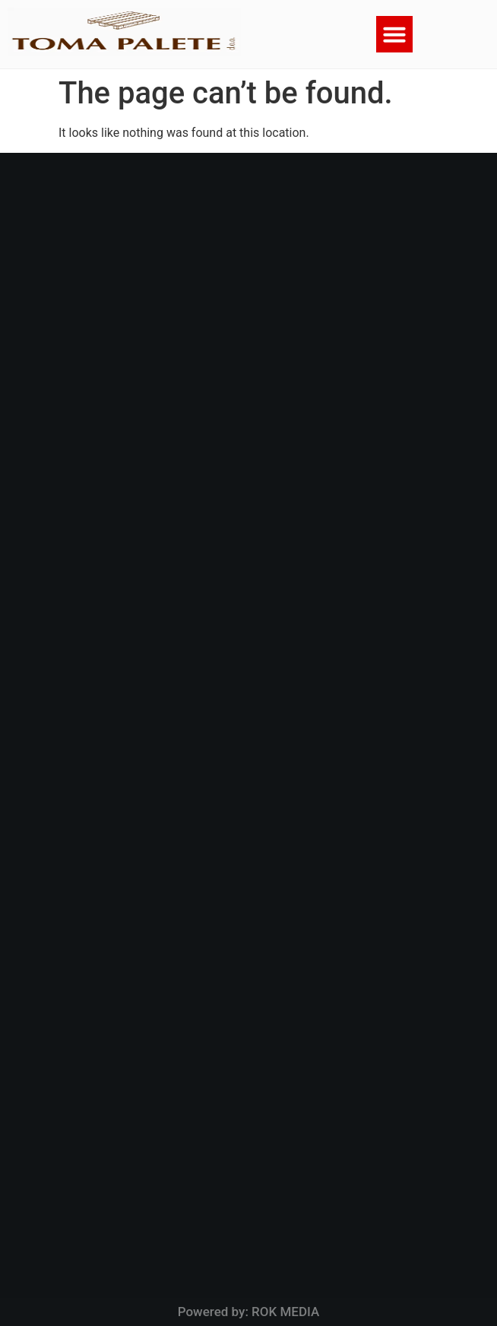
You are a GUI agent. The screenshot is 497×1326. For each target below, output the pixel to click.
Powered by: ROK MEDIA (249, 1311)
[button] (394, 34)
